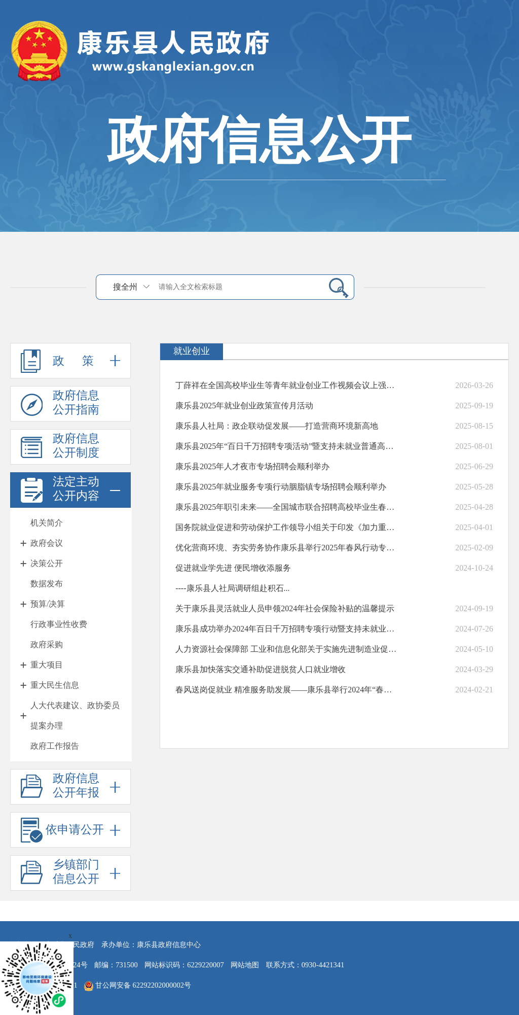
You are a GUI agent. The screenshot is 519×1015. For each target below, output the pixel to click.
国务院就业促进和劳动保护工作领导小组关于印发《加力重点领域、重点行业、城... (286, 527)
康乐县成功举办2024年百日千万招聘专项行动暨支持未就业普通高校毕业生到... (286, 628)
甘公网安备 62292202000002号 (137, 986)
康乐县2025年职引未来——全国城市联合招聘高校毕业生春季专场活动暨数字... (286, 507)
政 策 (70, 360)
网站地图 (245, 965)
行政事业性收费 (58, 624)
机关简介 (46, 522)
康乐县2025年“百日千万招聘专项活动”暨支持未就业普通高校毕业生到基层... (286, 446)
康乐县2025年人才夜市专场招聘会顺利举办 (252, 466)
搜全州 (125, 287)
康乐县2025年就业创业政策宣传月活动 (244, 405)
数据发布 (46, 583)
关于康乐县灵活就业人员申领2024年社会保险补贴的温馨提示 (284, 608)
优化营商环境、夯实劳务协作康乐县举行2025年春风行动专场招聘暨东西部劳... (286, 547)
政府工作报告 (54, 746)
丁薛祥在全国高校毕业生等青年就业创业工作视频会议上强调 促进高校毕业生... (286, 385)
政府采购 (46, 644)
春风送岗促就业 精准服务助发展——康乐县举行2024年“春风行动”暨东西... (286, 689)
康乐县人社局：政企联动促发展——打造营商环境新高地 (276, 426)
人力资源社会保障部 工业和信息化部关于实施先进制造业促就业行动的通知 (286, 649)
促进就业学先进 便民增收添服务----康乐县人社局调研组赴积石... (233, 578)
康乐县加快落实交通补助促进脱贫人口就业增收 (260, 669)
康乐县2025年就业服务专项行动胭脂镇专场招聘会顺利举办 (280, 486)
